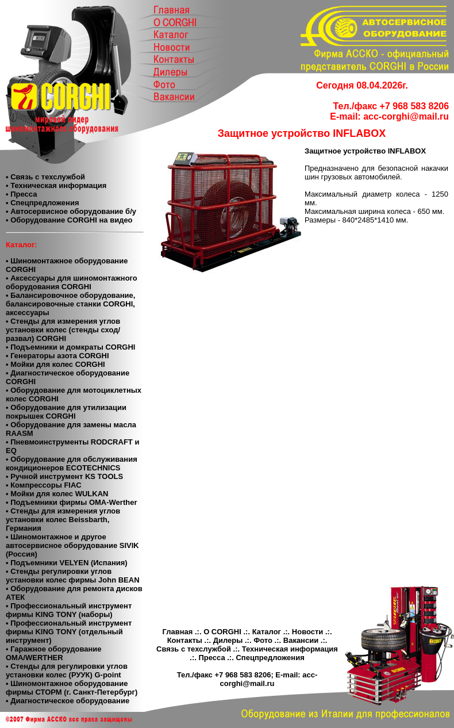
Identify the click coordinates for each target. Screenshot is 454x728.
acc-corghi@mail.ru (406, 116)
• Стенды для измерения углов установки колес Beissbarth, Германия (63, 519)
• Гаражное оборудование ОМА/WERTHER (54, 653)
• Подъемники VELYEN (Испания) (67, 562)
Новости (308, 631)
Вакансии (300, 640)
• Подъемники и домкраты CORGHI (70, 347)
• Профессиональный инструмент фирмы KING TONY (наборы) (69, 610)
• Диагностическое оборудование (67, 700)
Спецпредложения (270, 657)
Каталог (266, 631)
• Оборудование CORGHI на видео (69, 220)
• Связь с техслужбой (45, 177)
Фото (262, 640)
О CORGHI (222, 631)
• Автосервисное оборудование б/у (71, 211)
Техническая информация (290, 649)
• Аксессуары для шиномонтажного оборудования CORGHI (71, 282)
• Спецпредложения (42, 202)
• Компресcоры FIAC (44, 485)
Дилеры (228, 640)
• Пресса (21, 194)
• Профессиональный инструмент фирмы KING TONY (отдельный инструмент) (69, 632)
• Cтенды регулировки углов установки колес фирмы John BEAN (73, 575)
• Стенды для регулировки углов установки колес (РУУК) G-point (67, 670)
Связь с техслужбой (193, 649)
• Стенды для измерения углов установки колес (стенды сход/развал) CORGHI (63, 330)
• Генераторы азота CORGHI (57, 355)
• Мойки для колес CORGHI (55, 364)
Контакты (184, 640)
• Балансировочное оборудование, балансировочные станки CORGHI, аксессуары (70, 304)
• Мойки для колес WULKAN (57, 493)
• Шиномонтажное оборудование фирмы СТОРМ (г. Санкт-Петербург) (71, 687)
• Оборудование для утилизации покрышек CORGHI (66, 411)
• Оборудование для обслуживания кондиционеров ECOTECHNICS (71, 463)
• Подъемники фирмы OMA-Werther (71, 502)
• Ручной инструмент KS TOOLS (64, 476)
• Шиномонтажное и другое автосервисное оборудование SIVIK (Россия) (72, 545)
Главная (177, 631)
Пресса (211, 657)
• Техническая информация (56, 185)
